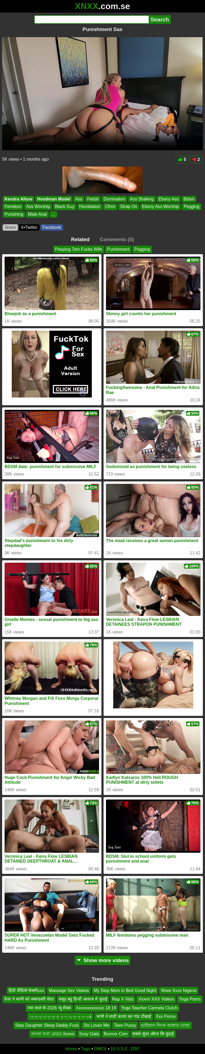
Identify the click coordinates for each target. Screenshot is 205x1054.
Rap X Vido (123, 999)
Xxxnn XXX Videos (156, 999)
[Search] (91, 19)
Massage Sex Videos (69, 990)
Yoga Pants (189, 999)
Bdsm (189, 199)
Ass (78, 199)
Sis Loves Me (96, 1025)
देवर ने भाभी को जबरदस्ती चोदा (29, 999)
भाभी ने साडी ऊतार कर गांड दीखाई (123, 1016)
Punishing (14, 214)
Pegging (191, 206)
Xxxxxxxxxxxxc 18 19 (96, 1008)
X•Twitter (29, 227)
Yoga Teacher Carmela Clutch (149, 1008)
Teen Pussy (125, 1025)
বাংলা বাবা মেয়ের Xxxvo (52, 1034)
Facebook (51, 227)
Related (80, 239)
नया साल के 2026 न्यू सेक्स (49, 1008)
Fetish (93, 199)
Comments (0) (117, 239)
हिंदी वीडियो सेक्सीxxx (26, 990)
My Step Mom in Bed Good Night (125, 990)
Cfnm (110, 206)
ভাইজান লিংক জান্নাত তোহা (165, 1025)
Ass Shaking (142, 199)
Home (71, 1049)
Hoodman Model (53, 199)
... (53, 214)
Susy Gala (89, 1034)
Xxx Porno (166, 1016)
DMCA (100, 1049)
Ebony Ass (169, 199)
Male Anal (37, 214)
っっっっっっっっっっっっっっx (60, 1016)
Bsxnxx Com (116, 1034)
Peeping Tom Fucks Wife (78, 249)
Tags (85, 1049)
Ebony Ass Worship (160, 206)
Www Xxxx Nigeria (178, 990)
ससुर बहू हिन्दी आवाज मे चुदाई (83, 999)
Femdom (13, 206)
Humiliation (89, 206)
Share (10, 227)
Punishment (118, 249)
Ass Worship (38, 206)
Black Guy (64, 206)
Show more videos (102, 960)
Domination (114, 199)
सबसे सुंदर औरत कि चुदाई (153, 1034)
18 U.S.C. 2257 (125, 1049)
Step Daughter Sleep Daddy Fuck (47, 1025)
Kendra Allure (18, 199)
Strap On (128, 206)
